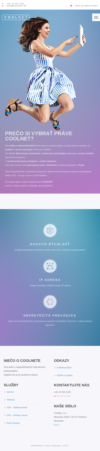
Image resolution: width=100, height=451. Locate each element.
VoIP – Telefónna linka (17, 407)
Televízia (11, 400)
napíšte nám (62, 396)
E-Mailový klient (64, 367)
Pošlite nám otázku (86, 6)
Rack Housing (13, 423)
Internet (10, 392)
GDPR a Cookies (65, 375)
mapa (57, 425)
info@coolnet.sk (16, 6)
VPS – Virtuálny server (17, 415)
